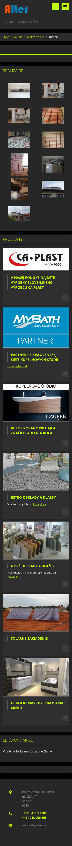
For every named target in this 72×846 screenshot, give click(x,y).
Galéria (17, 37)
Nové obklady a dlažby (33, 566)
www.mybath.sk (17, 366)
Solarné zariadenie (29, 638)
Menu (65, 6)
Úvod (6, 37)
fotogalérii (39, 504)
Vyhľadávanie (55, 6)
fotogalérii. (14, 576)
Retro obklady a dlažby (33, 497)
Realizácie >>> (35, 37)
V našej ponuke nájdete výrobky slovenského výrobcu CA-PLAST (33, 282)
